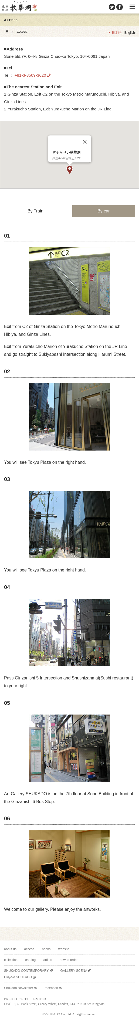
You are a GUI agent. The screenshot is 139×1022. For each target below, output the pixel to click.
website (63, 949)
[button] (69, 169)
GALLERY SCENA (73, 971)
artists (47, 960)
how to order (69, 960)
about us (10, 949)
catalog (30, 960)
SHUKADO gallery (19, 6)
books (46, 949)
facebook (51, 988)
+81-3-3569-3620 (29, 75)
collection (11, 960)
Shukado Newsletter (18, 988)
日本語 (116, 33)
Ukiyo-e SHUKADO (18, 977)
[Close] (84, 142)
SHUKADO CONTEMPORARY (26, 971)
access (29, 949)
